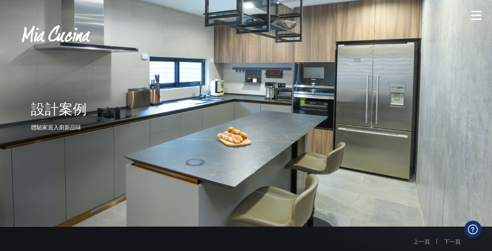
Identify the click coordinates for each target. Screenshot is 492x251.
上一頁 (421, 241)
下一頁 (452, 241)
